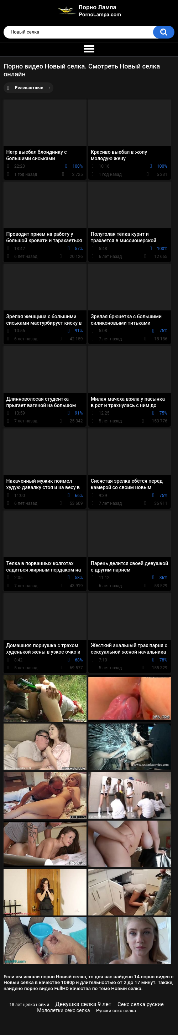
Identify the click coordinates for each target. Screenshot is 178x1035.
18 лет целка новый (29, 1004)
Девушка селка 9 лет (83, 1004)
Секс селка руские (140, 1004)
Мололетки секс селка (63, 1010)
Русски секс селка (116, 1010)
